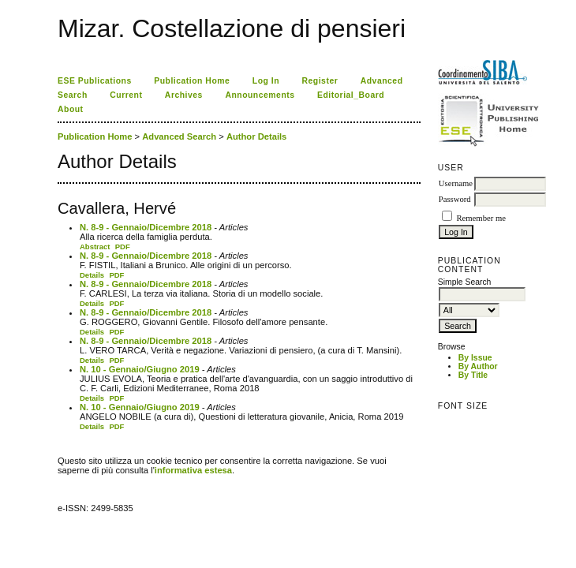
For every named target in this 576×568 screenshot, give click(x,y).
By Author (478, 366)
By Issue (475, 357)
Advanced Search (179, 136)
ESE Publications (95, 81)
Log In (265, 81)
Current (126, 95)
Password (455, 199)
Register (320, 81)
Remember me (480, 218)
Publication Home (192, 81)
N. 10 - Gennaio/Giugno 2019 (140, 369)
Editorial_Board (350, 95)
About (71, 109)
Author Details (256, 136)
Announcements (259, 95)
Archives (184, 95)
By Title (473, 375)
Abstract (95, 246)
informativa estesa (193, 470)
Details (92, 275)
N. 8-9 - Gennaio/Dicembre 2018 (145, 227)
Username (456, 183)
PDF (122, 246)
